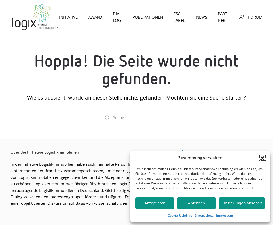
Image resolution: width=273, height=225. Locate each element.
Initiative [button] (68, 17)
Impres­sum (224, 215)
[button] (262, 157)
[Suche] (136, 117)
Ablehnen (196, 203)
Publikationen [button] (148, 17)
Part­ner (223, 17)
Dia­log (117, 17)
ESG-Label (179, 17)
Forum (250, 17)
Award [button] (95, 17)
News (201, 17)
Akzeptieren (154, 203)
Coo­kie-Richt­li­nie (180, 215)
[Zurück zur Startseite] (35, 17)
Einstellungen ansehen (242, 203)
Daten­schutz (204, 215)
